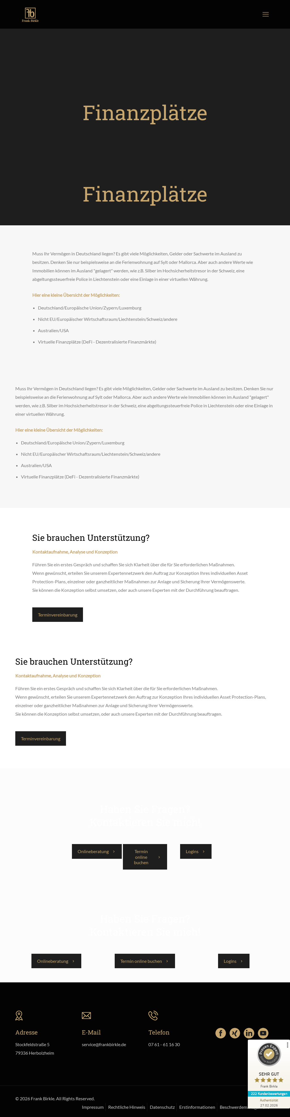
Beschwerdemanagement (244, 1107)
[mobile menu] (265, 14)
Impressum (93, 1107)
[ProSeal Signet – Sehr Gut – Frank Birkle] (269, 1066)
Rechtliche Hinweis (126, 1107)
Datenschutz (162, 1107)
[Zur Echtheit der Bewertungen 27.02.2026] (269, 1102)
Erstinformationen (197, 1107)
